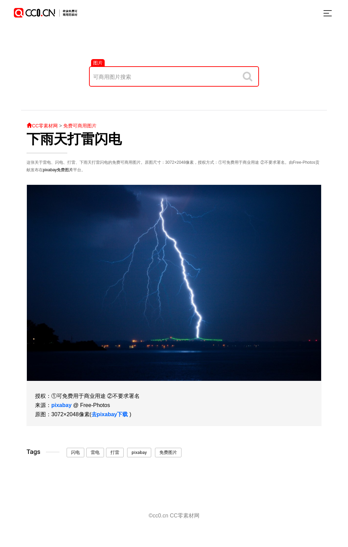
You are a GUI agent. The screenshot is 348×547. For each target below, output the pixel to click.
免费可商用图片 (80, 125)
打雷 (114, 452)
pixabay (50, 169)
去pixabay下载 (109, 414)
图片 (98, 63)
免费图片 (65, 169)
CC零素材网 (42, 125)
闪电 (75, 452)
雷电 (95, 452)
